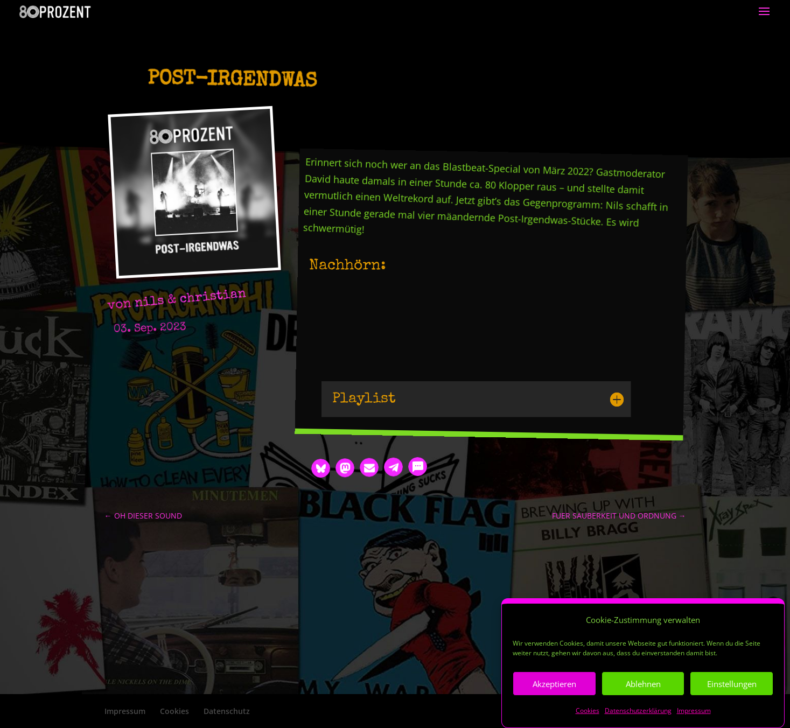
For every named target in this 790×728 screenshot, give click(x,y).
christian (213, 297)
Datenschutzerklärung (638, 710)
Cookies (587, 710)
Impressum (694, 710)
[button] (321, 468)
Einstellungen (732, 683)
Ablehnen (643, 683)
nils (149, 302)
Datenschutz (227, 711)
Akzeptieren (554, 683)
